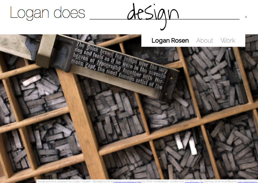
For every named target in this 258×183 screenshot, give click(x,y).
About (204, 40)
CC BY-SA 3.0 (194, 181)
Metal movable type (127, 181)
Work (228, 40)
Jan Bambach (247, 181)
